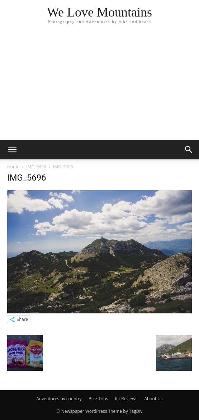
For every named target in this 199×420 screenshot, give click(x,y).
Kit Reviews (126, 399)
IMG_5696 (36, 167)
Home (13, 167)
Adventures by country (59, 399)
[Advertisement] (99, 86)
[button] (12, 149)
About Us (153, 399)
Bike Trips (98, 399)
